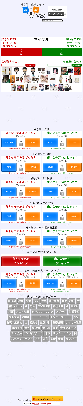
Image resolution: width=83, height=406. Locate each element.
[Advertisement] (44, 27)
